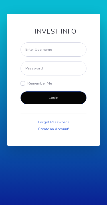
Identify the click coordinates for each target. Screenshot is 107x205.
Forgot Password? (53, 122)
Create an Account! (53, 129)
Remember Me (39, 83)
